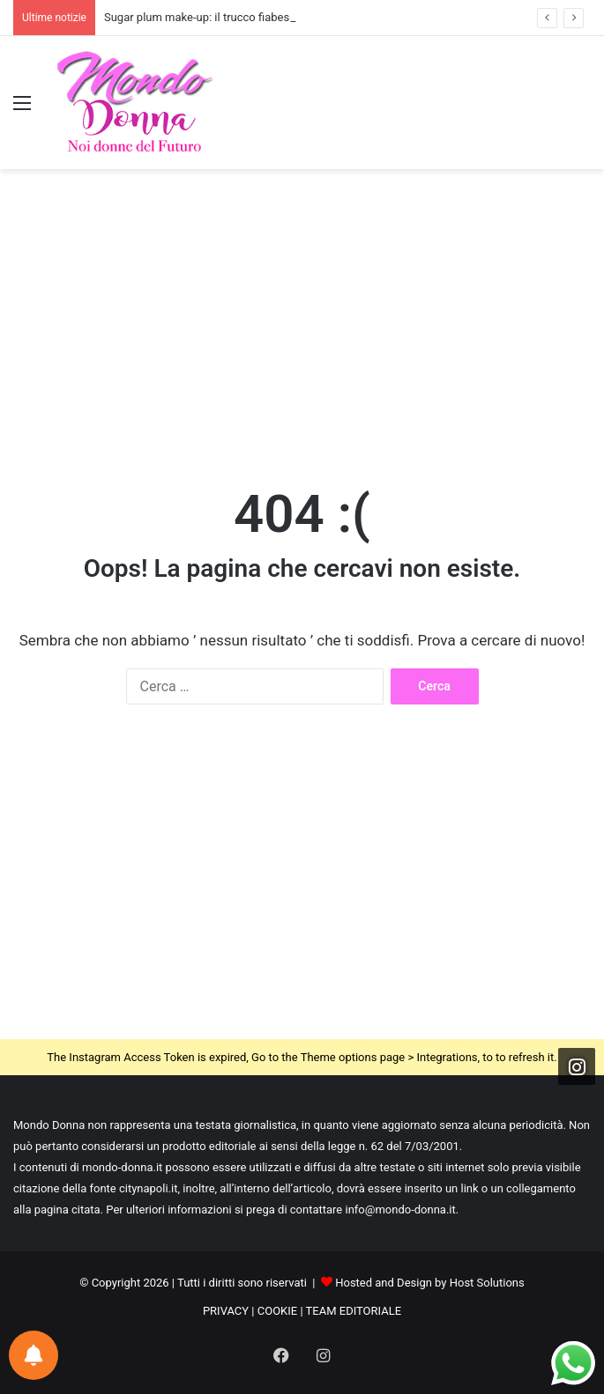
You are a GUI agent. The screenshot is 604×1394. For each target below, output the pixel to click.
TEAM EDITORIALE (354, 1310)
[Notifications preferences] (33, 1355)
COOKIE (277, 1310)
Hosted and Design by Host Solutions (430, 1282)
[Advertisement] (302, 310)
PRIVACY (226, 1310)
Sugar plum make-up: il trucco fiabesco (203, 17)
